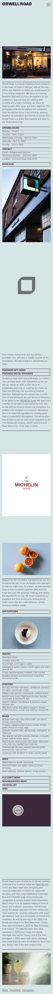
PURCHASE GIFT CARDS (14, 370)
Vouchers (15, 990)
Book (5, 990)
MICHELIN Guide (28, 401)
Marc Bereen (42, 885)
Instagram (28, 990)
